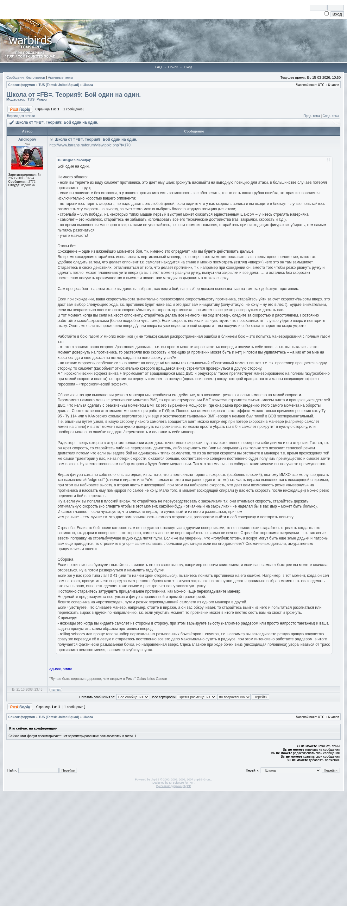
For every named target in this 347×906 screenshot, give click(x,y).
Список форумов (21, 85)
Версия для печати (21, 116)
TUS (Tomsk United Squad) (59, 85)
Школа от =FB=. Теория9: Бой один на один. (73, 94)
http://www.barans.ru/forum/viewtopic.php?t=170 (89, 145)
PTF (191, 782)
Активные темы (60, 77)
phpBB (155, 779)
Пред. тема (312, 116)
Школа (88, 85)
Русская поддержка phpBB (173, 786)
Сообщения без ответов (25, 77)
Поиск (173, 67)
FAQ (158, 67)
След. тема (331, 116)
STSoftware (176, 782)
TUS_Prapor (38, 99)
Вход (188, 67)
